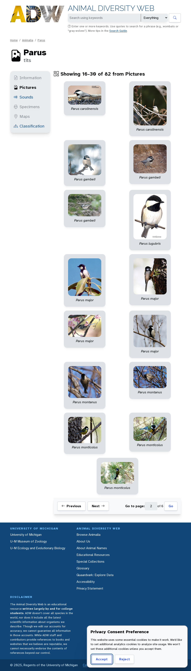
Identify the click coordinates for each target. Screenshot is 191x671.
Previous (71, 506)
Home (14, 40)
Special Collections (90, 561)
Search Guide (118, 31)
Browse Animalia (88, 534)
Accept (102, 659)
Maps (22, 116)
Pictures (25, 87)
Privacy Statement (89, 588)
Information (27, 78)
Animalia (27, 40)
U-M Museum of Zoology (28, 541)
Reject (124, 659)
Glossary (82, 568)
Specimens (27, 107)
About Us (83, 541)
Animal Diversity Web (111, 8)
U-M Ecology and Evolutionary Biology (37, 548)
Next (98, 506)
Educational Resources (93, 555)
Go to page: (135, 506)
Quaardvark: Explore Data (94, 575)
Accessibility (85, 581)
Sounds (23, 97)
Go (171, 506)
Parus (41, 40)
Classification (29, 126)
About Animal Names (91, 548)
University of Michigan (26, 534)
